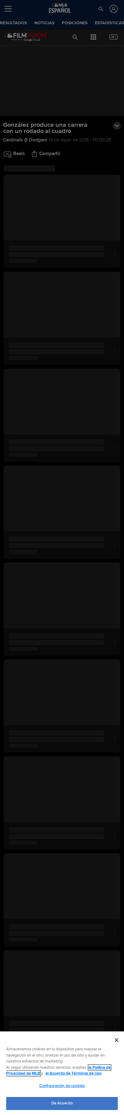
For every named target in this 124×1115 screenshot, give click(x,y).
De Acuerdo (62, 1103)
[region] (62, 1073)
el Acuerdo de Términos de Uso (73, 1073)
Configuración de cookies (62, 1085)
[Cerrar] (116, 1040)
